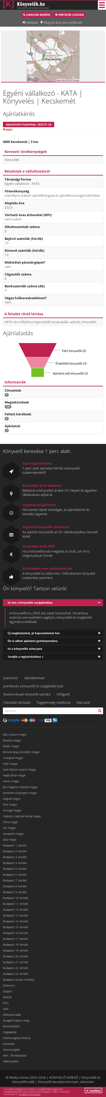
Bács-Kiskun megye (14, 734)
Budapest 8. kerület (15, 886)
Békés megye (11, 746)
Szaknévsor (10, 678)
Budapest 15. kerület (15, 927)
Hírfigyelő (63, 694)
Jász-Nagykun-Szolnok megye (20, 787)
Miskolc (7, 997)
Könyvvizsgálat (11, 1049)
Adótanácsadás (12, 1014)
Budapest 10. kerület (15, 898)
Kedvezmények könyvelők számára (26, 694)
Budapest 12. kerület (15, 909)
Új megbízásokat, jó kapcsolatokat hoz (34, 633)
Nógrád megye (11, 799)
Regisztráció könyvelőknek (63, 22)
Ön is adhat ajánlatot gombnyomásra (33, 641)
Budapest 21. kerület (15, 962)
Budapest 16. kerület (15, 933)
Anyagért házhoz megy (16, 1020)
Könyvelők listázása (71, 14)
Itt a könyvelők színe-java (25, 649)
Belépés (32, 22)
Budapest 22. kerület (15, 968)
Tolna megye (10, 822)
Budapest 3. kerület (15, 857)
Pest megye (10, 804)
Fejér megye (10, 764)
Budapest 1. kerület (15, 845)
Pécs (6, 1003)
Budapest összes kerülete (18, 979)
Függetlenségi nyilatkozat (54, 702)
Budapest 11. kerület (15, 904)
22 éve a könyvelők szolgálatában (30, 602)
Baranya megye (12, 740)
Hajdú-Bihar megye (14, 775)
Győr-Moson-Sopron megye (19, 769)
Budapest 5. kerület (15, 869)
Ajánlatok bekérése (38, 14)
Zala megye (9, 839)
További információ (30, 1094)
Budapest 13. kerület (15, 915)
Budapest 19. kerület (15, 950)
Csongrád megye (13, 758)
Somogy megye (12, 810)
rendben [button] (93, 1090)
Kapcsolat (83, 702)
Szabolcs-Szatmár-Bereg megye (22, 816)
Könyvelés (9, 1044)
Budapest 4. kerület (15, 863)
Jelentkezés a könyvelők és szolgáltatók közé (33, 686)
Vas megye (9, 828)
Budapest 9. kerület (15, 892)
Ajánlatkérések (34, 678)
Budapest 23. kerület (15, 974)
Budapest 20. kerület (15, 956)
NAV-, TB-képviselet (15, 1055)
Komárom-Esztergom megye (20, 793)
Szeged (7, 991)
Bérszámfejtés (11, 1026)
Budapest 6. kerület (15, 874)
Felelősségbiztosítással (16, 1038)
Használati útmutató (16, 702)
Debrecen (9, 985)
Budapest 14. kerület (15, 921)
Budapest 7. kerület (15, 880)
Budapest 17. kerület (15, 939)
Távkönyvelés (11, 1061)
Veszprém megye (13, 834)
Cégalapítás (10, 1032)
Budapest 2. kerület (15, 851)
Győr (6, 1009)
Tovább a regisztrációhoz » (25, 657)
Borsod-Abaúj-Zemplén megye (21, 752)
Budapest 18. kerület (15, 944)
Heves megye (11, 781)
